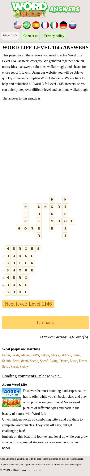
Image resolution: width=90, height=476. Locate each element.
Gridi (15, 355)
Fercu (6, 355)
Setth (15, 361)
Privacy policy (54, 36)
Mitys (55, 355)
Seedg (34, 361)
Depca (63, 361)
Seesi (14, 366)
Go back (45, 322)
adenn (25, 355)
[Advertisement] (45, 149)
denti (24, 361)
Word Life (10, 36)
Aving (53, 361)
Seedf (44, 361)
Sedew (24, 366)
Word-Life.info (31, 470)
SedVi (35, 355)
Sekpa (45, 355)
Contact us (31, 36)
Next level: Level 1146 (28, 304)
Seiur (76, 355)
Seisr (5, 366)
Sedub (6, 361)
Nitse (73, 361)
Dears (83, 361)
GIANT (66, 355)
